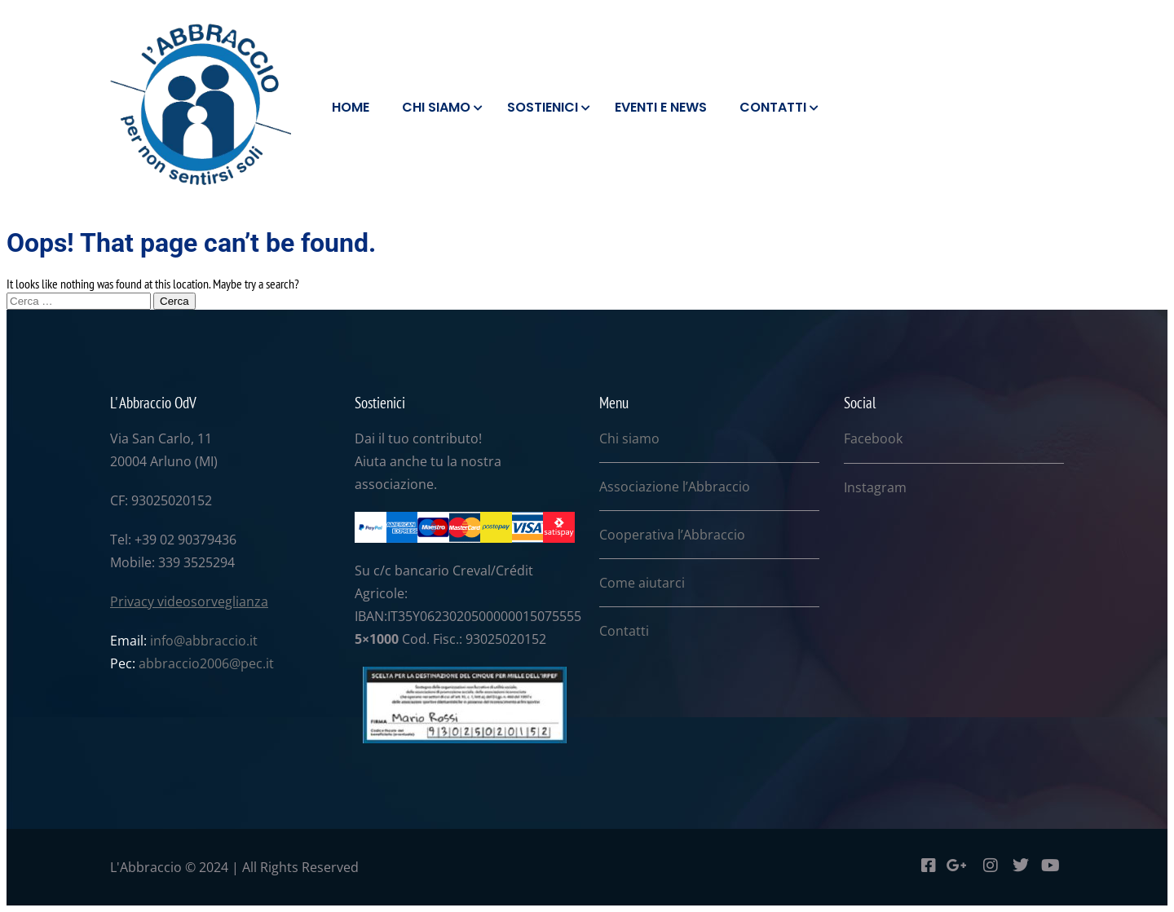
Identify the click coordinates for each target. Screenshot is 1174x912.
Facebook (873, 438)
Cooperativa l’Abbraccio (672, 535)
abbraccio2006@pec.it (206, 663)
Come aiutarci (642, 583)
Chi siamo (629, 438)
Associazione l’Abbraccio (674, 487)
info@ (167, 641)
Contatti (624, 631)
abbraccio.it (221, 641)
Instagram (875, 487)
